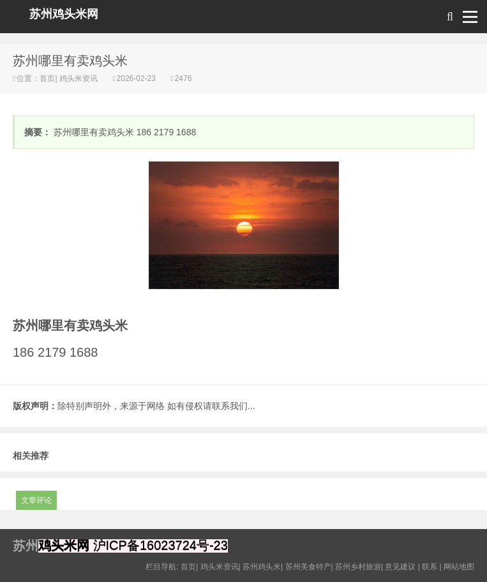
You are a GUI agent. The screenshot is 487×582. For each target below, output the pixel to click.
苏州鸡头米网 (63, 14)
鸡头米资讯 (78, 78)
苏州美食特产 (308, 566)
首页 (47, 78)
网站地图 (459, 566)
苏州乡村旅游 (358, 566)
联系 (429, 566)
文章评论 (36, 500)
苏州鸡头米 (262, 566)
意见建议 (400, 566)
